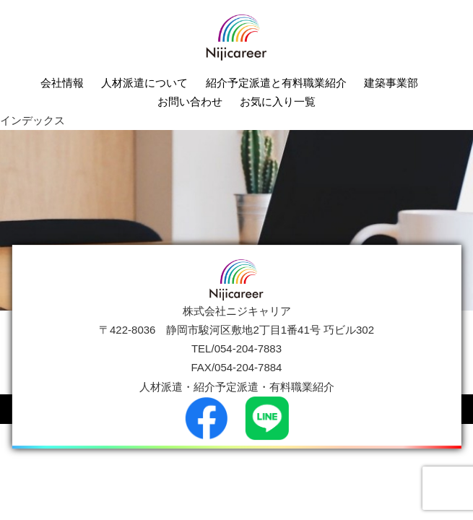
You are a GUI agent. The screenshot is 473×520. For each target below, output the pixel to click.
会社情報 (62, 83)
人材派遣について (144, 83)
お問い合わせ (189, 101)
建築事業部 (391, 83)
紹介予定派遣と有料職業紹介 (276, 83)
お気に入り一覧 (278, 101)
